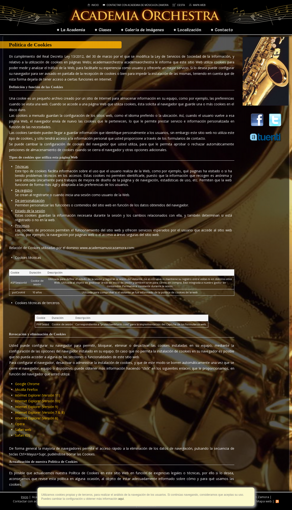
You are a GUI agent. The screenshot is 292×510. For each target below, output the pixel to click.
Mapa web (197, 5)
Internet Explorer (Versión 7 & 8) (40, 412)
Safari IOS (22, 435)
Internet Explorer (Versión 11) (37, 395)
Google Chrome (27, 384)
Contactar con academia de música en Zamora (135, 5)
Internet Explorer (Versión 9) (36, 406)
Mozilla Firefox (26, 389)
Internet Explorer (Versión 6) (36, 418)
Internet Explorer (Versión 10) (37, 401)
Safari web (23, 429)
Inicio (93, 5)
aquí (121, 498)
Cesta (178, 5)
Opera (20, 424)
